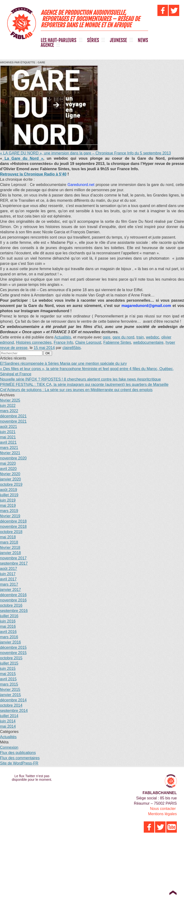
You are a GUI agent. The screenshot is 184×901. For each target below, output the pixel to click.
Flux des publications (18, 753)
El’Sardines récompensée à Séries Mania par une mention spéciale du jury (63, 363)
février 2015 (10, 690)
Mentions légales (162, 814)
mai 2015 (8, 674)
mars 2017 (9, 584)
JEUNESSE (118, 40)
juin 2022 (8, 406)
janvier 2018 (10, 553)
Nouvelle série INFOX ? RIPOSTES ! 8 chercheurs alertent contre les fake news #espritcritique (80, 379)
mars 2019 (9, 511)
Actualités (62, 337)
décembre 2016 (13, 595)
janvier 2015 (10, 695)
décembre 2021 (13, 416)
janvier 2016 (10, 642)
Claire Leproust (88, 342)
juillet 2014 (9, 716)
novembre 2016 (13, 600)
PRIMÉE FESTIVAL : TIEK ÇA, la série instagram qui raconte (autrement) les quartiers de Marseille (84, 384)
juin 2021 (8, 432)
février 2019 (10, 516)
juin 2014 (8, 721)
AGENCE (47, 45)
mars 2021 (9, 448)
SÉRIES (93, 40)
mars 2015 (9, 684)
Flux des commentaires (20, 758)
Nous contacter (163, 809)
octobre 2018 (11, 532)
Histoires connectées (34, 342)
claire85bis (72, 348)
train (140, 337)
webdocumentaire (148, 342)
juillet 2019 (9, 495)
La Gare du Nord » (22, 158)
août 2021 (8, 427)
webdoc (152, 337)
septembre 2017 (14, 563)
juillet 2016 (9, 616)
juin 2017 (8, 574)
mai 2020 (8, 463)
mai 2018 (8, 537)
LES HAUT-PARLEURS (58, 40)
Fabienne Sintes (117, 342)
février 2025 (10, 400)
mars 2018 (9, 542)
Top (173, 892)
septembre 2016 (14, 611)
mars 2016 (9, 637)
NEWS (143, 40)
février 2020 (10, 474)
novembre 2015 (13, 653)
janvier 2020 (10, 479)
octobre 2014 (11, 705)
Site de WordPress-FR (19, 763)
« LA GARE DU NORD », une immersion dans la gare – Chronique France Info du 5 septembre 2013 (85, 153)
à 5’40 (33, 174)
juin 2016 (8, 621)
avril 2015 (8, 679)
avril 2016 (8, 632)
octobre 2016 (11, 605)
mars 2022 (9, 411)
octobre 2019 (11, 484)
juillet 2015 (9, 663)
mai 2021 (8, 437)
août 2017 (8, 569)
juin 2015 (8, 668)
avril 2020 (8, 469)
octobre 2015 (11, 658)
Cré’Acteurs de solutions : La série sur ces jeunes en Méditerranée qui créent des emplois (76, 390)
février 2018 (10, 548)
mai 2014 (8, 726)
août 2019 (8, 490)
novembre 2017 (13, 558)
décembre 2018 (13, 521)
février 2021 (10, 453)
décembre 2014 (13, 700)
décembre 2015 (13, 647)
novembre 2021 (13, 421)
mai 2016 (8, 626)
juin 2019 (8, 500)
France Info (63, 342)
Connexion (9, 747)
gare (106, 337)
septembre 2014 (14, 711)
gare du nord (123, 337)
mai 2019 (8, 505)
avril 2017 (8, 579)
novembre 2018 (13, 526)
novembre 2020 (13, 458)
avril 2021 (8, 442)
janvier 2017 (10, 590)
